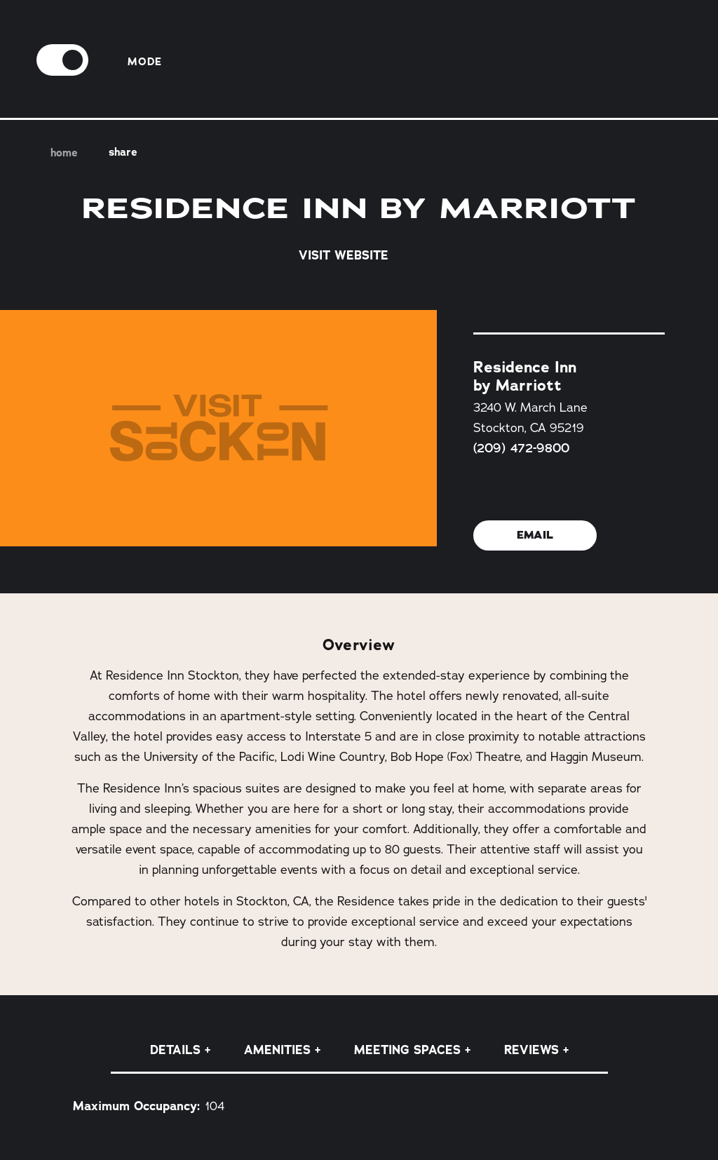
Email (535, 535)
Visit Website (359, 255)
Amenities (277, 1049)
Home (60, 153)
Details (175, 1049)
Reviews (531, 1049)
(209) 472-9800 (521, 447)
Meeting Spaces (407, 1049)
